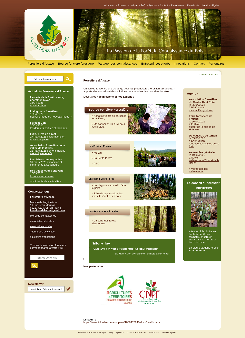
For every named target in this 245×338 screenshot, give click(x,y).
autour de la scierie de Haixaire (202, 128)
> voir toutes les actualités (45, 181)
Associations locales (41, 226)
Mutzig (98, 152)
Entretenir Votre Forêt (101, 178)
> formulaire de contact (42, 231)
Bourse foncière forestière (76, 63)
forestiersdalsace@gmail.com (47, 210)
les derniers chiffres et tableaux (48, 128)
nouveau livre (38, 105)
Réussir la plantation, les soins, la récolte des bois (107, 195)
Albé (96, 163)
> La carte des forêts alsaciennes (104, 222)
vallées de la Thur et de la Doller (204, 161)
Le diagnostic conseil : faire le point (109, 186)
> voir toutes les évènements (198, 170)
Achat (97, 115)
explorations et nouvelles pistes (47, 138)
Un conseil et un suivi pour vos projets (108, 125)
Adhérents (109, 5)
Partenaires (217, 63)
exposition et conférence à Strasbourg (46, 163)
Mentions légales (210, 5)
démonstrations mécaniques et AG (47, 152)
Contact (164, 5)
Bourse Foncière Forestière (108, 109)
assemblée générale (201, 110)
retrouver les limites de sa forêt (204, 145)
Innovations (182, 63)
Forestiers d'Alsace (41, 63)
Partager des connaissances (117, 63)
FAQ (143, 5)
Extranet (122, 5)
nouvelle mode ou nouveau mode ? (51, 116)
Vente (107, 115)
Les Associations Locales (103, 211)
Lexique (134, 5)
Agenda (153, 5)
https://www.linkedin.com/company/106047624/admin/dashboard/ (122, 322)
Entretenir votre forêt (155, 63)
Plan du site (193, 5)
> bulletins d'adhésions (42, 237)
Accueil (204, 74)
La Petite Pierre (103, 158)
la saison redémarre (42, 176)
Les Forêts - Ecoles (100, 146)
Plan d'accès (177, 5)
